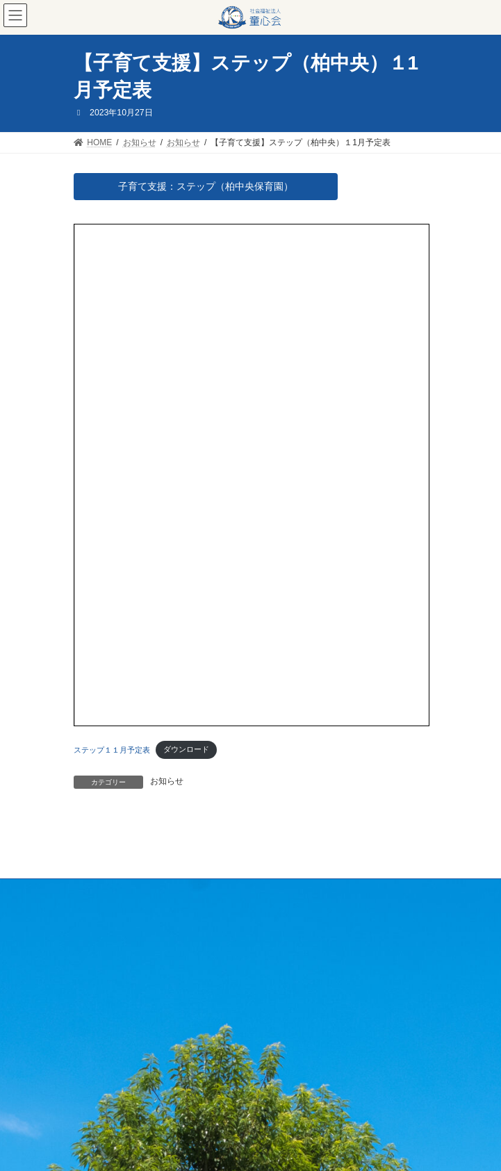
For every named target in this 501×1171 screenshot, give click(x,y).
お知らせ (166, 781)
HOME (86, 891)
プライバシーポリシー (115, 943)
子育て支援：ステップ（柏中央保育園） (205, 186)
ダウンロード (186, 749)
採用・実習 (94, 917)
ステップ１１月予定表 (112, 749)
